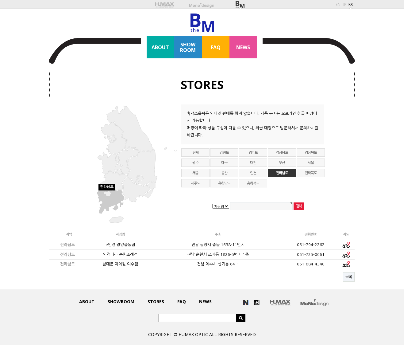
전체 (195, 153)
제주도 (195, 183)
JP (344, 4)
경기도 (252, 153)
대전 (253, 163)
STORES (202, 84)
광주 (195, 163)
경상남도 (282, 153)
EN (338, 4)
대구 (224, 163)
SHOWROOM (188, 47)
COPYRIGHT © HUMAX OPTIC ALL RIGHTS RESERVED (202, 334)
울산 (224, 173)
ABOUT (160, 47)
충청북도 (253, 183)
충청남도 (224, 183)
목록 (348, 277)
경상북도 (311, 153)
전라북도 (311, 173)
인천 (253, 173)
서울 (311, 163)
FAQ (216, 47)
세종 (195, 173)
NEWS (243, 47)
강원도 (224, 153)
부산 (282, 163)
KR (350, 4)
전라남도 (282, 173)
